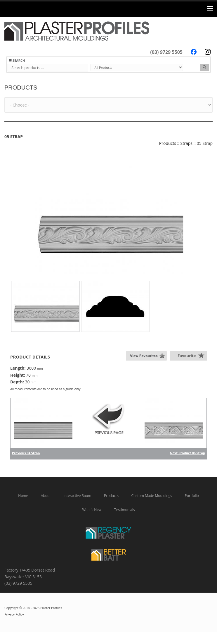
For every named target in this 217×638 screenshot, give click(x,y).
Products (167, 143)
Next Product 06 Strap (187, 453)
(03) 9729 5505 (166, 52)
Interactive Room (77, 495)
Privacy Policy (14, 614)
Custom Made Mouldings (151, 495)
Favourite (187, 355)
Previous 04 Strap (26, 453)
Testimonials (124, 509)
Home (23, 495)
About (46, 495)
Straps (186, 143)
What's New (91, 509)
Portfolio (192, 495)
